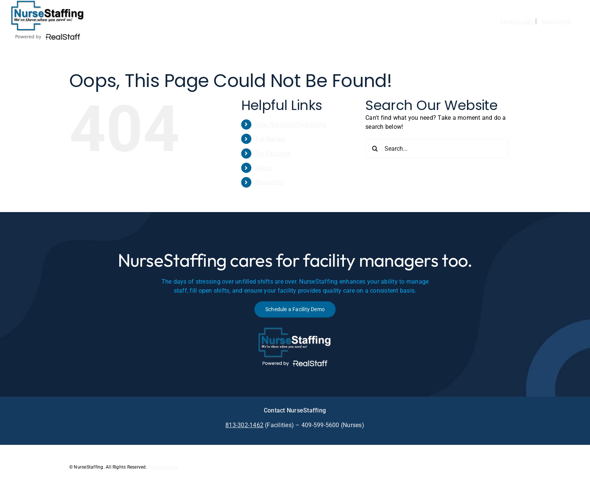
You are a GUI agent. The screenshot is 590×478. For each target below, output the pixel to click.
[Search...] (436, 148)
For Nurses (270, 138)
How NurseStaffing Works (291, 124)
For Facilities (272, 153)
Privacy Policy (163, 467)
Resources (269, 182)
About (263, 167)
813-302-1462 (244, 425)
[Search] (374, 148)
